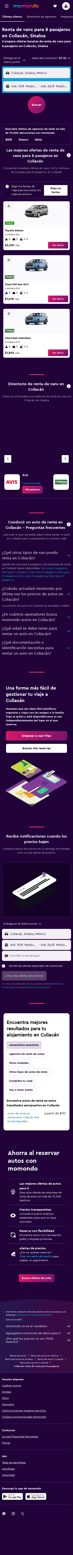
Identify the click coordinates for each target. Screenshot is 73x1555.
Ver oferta (58, 245)
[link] (32, 490)
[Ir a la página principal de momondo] (26, 6)
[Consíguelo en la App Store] (35, 1496)
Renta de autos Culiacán (50, 1359)
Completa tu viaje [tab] (21, 1081)
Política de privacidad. (38, 987)
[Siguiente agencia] (65, 459)
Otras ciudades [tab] (19, 1063)
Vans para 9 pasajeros (43, 572)
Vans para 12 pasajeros (32, 576)
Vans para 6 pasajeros (53, 568)
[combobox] (14, 60)
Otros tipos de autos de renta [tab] (28, 1072)
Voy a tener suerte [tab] (21, 1090)
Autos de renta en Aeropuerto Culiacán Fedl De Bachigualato (23, 1117)
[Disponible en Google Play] (12, 1496)
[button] (6, 6)
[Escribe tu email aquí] (40, 955)
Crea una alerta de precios (35, 1256)
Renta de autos (18, 1355)
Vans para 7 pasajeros (15, 572)
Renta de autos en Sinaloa (19, 1359)
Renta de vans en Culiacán (34, 1363)
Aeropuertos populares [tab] (24, 1045)
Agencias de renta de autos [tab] (27, 1054)
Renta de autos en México (44, 1355)
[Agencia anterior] (7, 459)
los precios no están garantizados (34, 1315)
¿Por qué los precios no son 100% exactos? (38, 1340)
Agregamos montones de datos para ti (38, 1333)
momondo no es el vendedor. (38, 1326)
